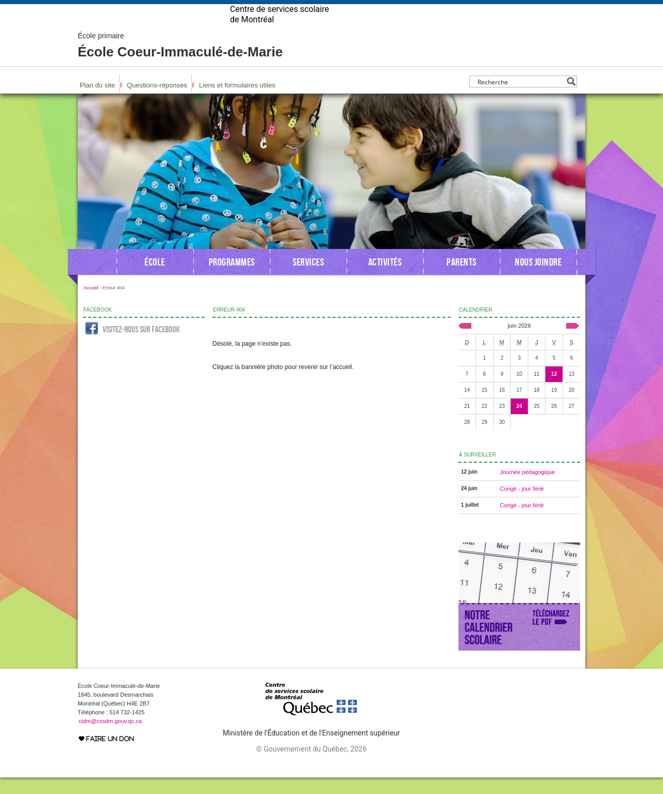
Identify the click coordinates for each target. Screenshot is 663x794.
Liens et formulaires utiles (237, 102)
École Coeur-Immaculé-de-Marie (180, 62)
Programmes (232, 278)
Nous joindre (538, 278)
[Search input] (520, 98)
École (155, 278)
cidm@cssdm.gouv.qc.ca (110, 737)
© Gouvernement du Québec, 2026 (311, 765)
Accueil (90, 304)
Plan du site (97, 102)
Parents (461, 278)
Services (308, 278)
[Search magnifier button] (571, 98)
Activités (385, 278)
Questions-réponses (157, 102)
